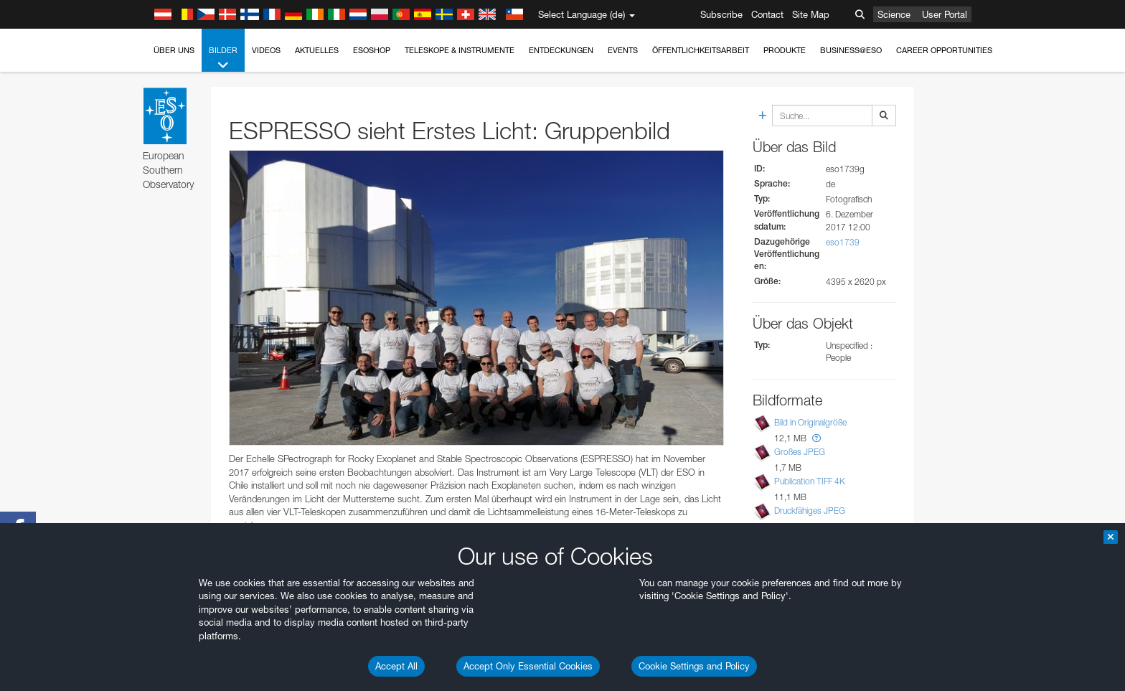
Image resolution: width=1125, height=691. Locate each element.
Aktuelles (317, 50)
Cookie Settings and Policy (694, 666)
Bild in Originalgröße (810, 422)
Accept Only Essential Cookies (528, 666)
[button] (816, 438)
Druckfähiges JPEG (809, 510)
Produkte (784, 50)
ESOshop (371, 50)
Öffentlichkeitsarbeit (700, 50)
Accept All (396, 666)
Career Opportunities (944, 50)
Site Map (810, 14)
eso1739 (843, 242)
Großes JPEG (799, 451)
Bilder (223, 58)
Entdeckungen (561, 50)
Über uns (174, 50)
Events (623, 50)
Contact (767, 14)
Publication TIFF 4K (809, 481)
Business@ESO (851, 50)
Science (893, 14)
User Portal (944, 14)
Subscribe (721, 14)
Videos (266, 50)
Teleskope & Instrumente (459, 50)
